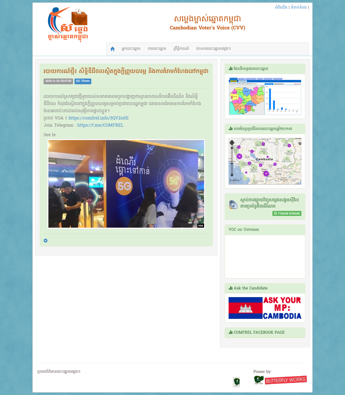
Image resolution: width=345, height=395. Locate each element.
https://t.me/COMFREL (100, 125)
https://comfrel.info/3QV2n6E (99, 118)
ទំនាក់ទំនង (299, 8)
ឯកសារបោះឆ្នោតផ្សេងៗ (213, 49)
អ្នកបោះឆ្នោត (131, 49)
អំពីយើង (281, 8)
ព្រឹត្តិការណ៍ (181, 49)
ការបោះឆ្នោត (157, 49)
